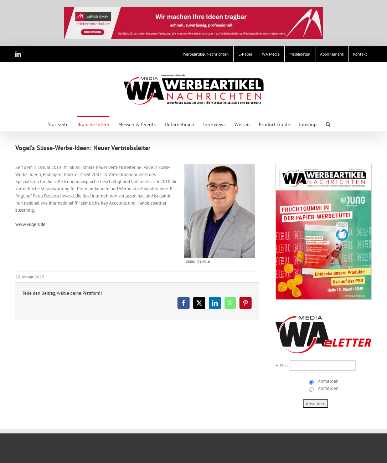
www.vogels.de (30, 224)
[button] (328, 124)
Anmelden (328, 381)
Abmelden (328, 388)
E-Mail (281, 365)
